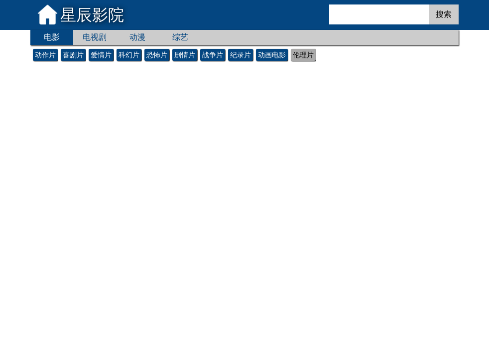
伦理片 (303, 55)
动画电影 (272, 55)
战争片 (212, 55)
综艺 (180, 37)
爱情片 (101, 55)
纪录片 (240, 55)
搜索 (444, 14)
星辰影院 (92, 15)
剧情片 (184, 55)
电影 (52, 37)
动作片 (45, 55)
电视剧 (95, 37)
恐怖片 (156, 55)
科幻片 (129, 55)
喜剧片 (73, 55)
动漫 (137, 37)
